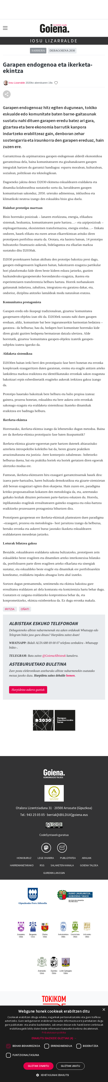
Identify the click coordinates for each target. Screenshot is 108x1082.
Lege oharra (46, 858)
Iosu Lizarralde (54, 41)
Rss (42, 865)
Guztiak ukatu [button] (70, 1066)
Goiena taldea (89, 865)
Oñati (25, 609)
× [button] (103, 1009)
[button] (54, 1038)
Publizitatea (68, 858)
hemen (70, 675)
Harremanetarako (22, 865)
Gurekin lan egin (54, 873)
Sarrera (38, 50)
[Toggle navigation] (5, 28)
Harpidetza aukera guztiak (28, 689)
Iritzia (9, 609)
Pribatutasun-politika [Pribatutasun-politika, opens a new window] (54, 1032)
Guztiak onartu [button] (38, 1066)
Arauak (86, 858)
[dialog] (54, 1044)
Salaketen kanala (62, 865)
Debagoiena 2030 (62, 50)
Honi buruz (24, 858)
